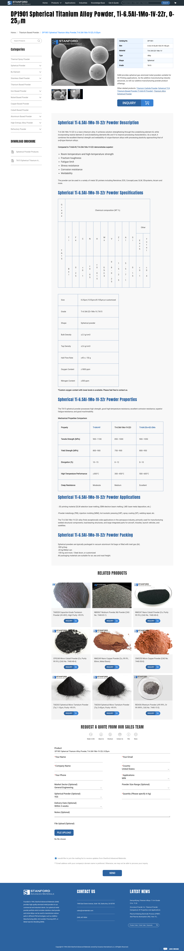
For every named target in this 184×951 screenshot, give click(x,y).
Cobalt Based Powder (20, 110)
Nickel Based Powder (19, 97)
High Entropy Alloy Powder (22, 123)
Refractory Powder (18, 129)
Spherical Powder (18, 65)
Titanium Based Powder (29, 32)
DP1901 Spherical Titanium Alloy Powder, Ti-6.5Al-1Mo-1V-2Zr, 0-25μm (71, 32)
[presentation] (72, 845)
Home (13, 32)
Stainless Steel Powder (20, 78)
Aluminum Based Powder (21, 116)
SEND (112, 873)
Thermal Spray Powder (20, 59)
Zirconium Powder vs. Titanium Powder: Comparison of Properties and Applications (145, 908)
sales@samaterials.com (85, 910)
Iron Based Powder (18, 91)
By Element (15, 72)
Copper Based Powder (20, 104)
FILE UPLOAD (64, 832)
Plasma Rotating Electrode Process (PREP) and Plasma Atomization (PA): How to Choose (145, 915)
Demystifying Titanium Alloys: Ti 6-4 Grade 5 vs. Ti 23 (145, 902)
